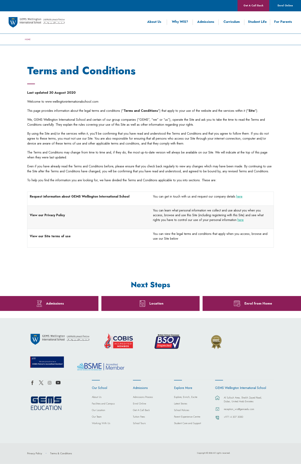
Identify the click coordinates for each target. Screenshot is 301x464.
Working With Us (101, 423)
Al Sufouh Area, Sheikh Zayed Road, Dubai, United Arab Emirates (243, 399)
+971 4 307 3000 (233, 417)
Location (156, 303)
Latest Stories (180, 403)
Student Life (257, 22)
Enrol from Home (258, 303)
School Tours (139, 423)
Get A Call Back (253, 5)
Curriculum (231, 22)
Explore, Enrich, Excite (185, 397)
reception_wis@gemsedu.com (239, 409)
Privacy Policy (34, 453)
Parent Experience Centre (187, 417)
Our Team (97, 417)
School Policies (181, 410)
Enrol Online (285, 5)
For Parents (283, 22)
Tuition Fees (139, 417)
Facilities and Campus (103, 403)
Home (28, 39)
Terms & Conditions (61, 453)
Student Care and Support (187, 423)
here (239, 196)
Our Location (98, 410)
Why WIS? (180, 22)
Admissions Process (143, 397)
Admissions (205, 22)
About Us (154, 22)
